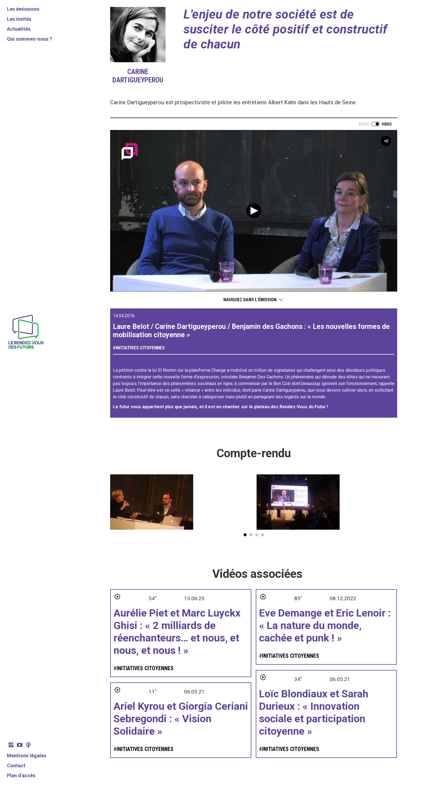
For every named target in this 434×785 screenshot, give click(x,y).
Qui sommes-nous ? (29, 39)
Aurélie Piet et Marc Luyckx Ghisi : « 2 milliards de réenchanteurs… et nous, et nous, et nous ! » (177, 631)
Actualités (18, 29)
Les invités (19, 19)
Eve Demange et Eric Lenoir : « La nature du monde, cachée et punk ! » (325, 625)
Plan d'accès (21, 775)
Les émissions (23, 9)
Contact (16, 765)
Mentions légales (26, 755)
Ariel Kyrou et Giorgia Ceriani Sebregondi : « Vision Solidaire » (180, 718)
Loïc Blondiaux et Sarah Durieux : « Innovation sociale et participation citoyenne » (313, 712)
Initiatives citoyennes (140, 347)
